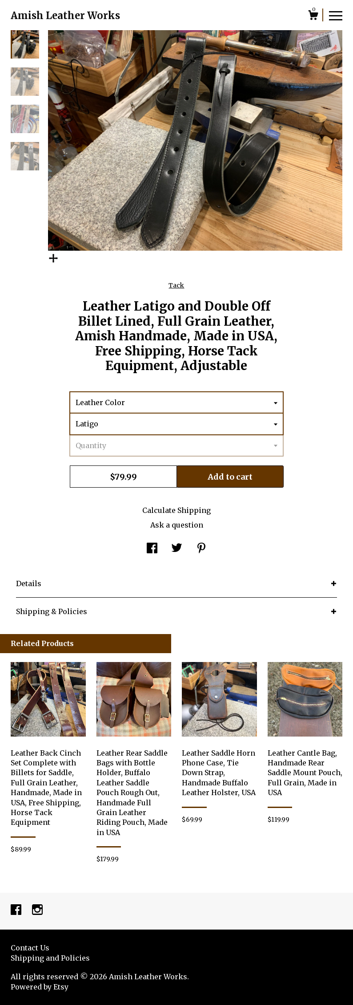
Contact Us (30, 947)
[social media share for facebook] (152, 548)
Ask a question (176, 524)
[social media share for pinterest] (201, 548)
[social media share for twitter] (177, 548)
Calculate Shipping (176, 510)
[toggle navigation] (335, 15)
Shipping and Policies (50, 958)
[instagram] (37, 910)
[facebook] (17, 910)
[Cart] (313, 16)
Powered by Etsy (39, 986)
